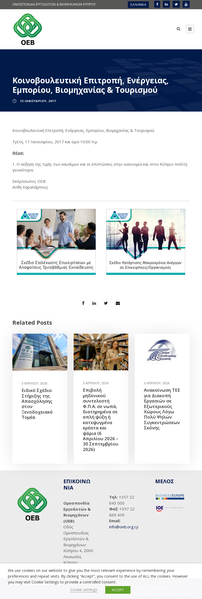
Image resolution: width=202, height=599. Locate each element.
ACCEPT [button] (118, 589)
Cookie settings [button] (83, 589)
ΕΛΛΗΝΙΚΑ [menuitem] (138, 4)
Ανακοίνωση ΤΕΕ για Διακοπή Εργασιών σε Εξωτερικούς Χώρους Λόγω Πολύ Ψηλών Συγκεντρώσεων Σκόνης (162, 409)
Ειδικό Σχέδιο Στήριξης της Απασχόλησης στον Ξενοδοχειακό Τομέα (37, 403)
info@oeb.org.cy (123, 526)
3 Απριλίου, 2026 (34, 383)
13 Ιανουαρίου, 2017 (38, 101)
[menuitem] (138, 4)
